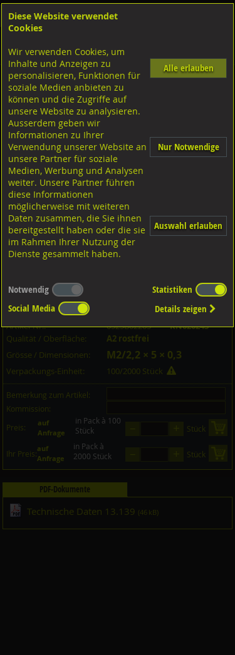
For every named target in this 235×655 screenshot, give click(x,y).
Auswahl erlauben (188, 225)
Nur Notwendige (188, 146)
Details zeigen (185, 308)
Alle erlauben (189, 67)
